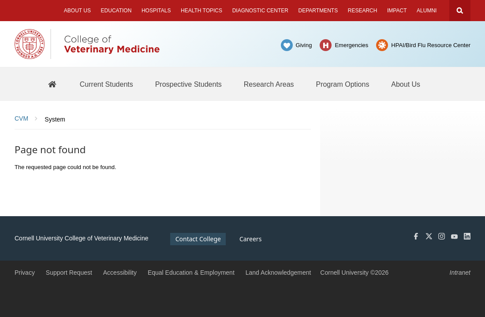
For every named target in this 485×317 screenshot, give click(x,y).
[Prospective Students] (188, 84)
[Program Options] (342, 84)
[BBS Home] (52, 84)
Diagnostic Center (260, 10)
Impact (397, 10)
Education (116, 10)
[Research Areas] (269, 84)
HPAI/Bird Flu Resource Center (430, 45)
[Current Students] (106, 84)
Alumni (426, 10)
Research (362, 10)
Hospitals (156, 10)
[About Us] (405, 84)
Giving (304, 45)
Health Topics (201, 10)
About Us (77, 10)
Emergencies (351, 45)
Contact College (198, 239)
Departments (318, 10)
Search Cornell (459, 10)
